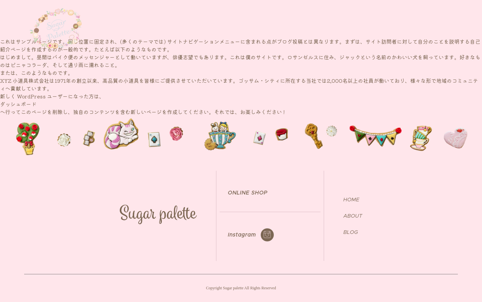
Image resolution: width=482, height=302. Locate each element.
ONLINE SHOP (423, 24)
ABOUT (334, 24)
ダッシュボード (18, 104)
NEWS (364, 24)
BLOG (350, 232)
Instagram (242, 234)
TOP (307, 24)
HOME (351, 199)
